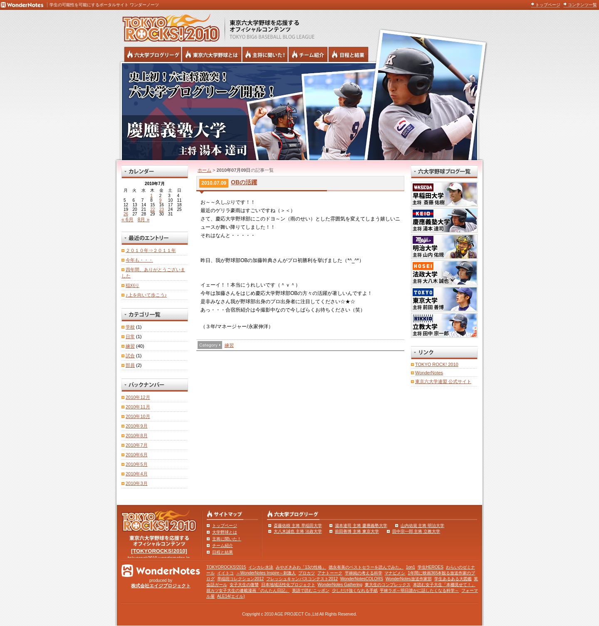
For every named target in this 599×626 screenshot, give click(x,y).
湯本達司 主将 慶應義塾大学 (361, 525)
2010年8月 (137, 435)
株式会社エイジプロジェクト (161, 585)
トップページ (547, 4)
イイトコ (225, 573)
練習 (229, 345)
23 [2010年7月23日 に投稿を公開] (161, 209)
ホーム (204, 170)
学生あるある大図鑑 (453, 579)
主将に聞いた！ (226, 539)
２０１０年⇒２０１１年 (151, 250)
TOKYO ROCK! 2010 (436, 364)
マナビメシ (394, 573)
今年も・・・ (139, 259)
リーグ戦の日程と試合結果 (348, 54)
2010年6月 (137, 454)
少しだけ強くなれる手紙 (355, 590)
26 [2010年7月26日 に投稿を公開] (126, 214)
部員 (130, 365)
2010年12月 (138, 397)
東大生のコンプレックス (388, 584)
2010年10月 (138, 416)
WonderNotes (429, 372)
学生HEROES (430, 567)
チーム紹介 (222, 545)
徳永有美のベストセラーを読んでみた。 (366, 567)
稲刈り (132, 285)
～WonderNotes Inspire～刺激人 (266, 573)
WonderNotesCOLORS (361, 579)
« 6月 (127, 220)
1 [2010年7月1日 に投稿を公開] (151, 195)
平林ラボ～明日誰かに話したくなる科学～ (419, 590)
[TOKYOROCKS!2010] (159, 551)
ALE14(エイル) (231, 596)
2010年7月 (137, 445)
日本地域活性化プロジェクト (288, 584)
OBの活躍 (244, 182)
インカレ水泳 (260, 567)
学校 (130, 326)
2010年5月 (137, 464)
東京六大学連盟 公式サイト (443, 381)
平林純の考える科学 (363, 573)
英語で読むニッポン (310, 590)
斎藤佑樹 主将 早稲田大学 (298, 525)
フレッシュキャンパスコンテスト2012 (302, 579)
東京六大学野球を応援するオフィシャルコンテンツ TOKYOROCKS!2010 (168, 26)
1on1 (410, 567)
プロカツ (306, 573)
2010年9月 (137, 425)
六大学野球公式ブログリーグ (152, 54)
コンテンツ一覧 (582, 4)
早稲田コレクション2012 (240, 579)
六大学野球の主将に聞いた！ (265, 54)
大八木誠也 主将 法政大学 (298, 531)
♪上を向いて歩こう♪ (146, 294)
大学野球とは (224, 532)
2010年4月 (137, 473)
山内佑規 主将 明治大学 (423, 525)
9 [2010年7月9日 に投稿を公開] (160, 200)
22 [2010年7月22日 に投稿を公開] (152, 209)
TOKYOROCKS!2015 (226, 567)
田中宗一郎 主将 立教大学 (416, 531)
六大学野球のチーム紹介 (308, 54)
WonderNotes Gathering (339, 584)
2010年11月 (138, 406)
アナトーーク (329, 573)
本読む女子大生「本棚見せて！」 (444, 584)
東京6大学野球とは (211, 54)
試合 (130, 355)
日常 (130, 336)
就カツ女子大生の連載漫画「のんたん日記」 (248, 590)
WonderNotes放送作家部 (409, 579)
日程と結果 (222, 552)
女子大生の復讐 (244, 584)
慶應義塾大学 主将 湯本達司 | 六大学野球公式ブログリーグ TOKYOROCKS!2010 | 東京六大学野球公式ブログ (299, 111)
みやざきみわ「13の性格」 (301, 567)
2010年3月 (137, 483)
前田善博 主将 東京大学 (357, 531)
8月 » (144, 220)
